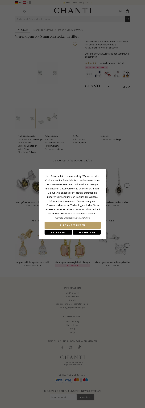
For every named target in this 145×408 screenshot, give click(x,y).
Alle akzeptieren (72, 225)
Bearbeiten (87, 232)
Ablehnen (58, 232)
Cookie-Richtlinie (82, 209)
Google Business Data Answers (72, 217)
